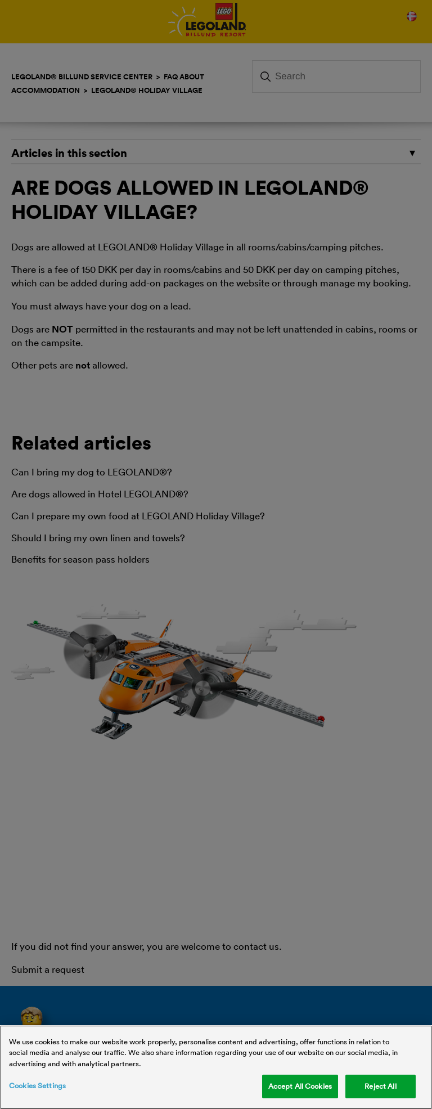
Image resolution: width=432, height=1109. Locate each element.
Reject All (380, 1088)
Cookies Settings (37, 1087)
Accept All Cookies (300, 1088)
